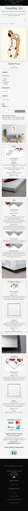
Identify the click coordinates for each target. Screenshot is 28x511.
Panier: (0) (14, 3)
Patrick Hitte (12, 23)
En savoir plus (5, 75)
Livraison (14, 492)
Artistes (5, 23)
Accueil (5, 0)
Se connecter (11, 2)
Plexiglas (5, 83)
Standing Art (14, 8)
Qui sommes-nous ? (20, 0)
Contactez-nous (12, 0)
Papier (4, 78)
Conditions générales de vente (14, 499)
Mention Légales (14, 496)
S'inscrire (17, 2)
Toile (4, 80)
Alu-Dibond (5, 82)
